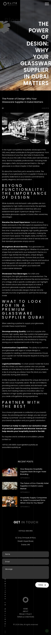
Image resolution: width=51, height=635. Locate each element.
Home (25, 609)
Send (42, 585)
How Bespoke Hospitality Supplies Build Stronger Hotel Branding (33, 471)
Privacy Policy (25, 614)
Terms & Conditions (25, 617)
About (25, 611)
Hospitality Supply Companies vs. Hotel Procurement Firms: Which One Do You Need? (33, 500)
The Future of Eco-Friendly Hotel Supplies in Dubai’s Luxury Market (34, 486)
